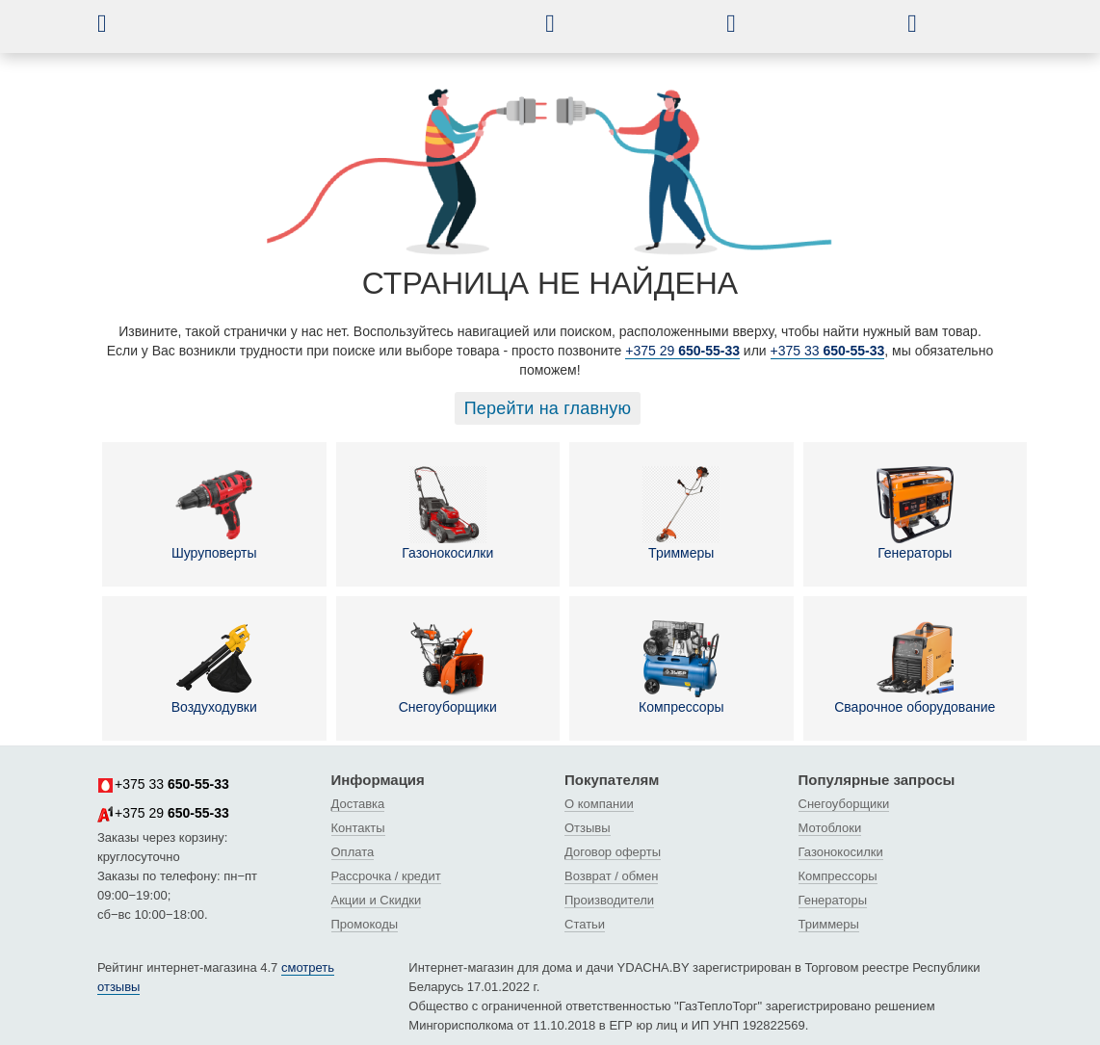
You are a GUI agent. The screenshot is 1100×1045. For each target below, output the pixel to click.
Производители (609, 900)
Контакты (358, 828)
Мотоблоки (830, 828)
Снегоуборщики (448, 667)
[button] (116, 23)
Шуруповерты (214, 513)
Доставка (358, 804)
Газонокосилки (447, 513)
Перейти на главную (548, 408)
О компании (599, 804)
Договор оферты (612, 852)
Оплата (353, 852)
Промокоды (365, 924)
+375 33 (828, 350)
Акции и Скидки (376, 900)
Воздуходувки (214, 667)
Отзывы (587, 828)
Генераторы (915, 513)
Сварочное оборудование (914, 667)
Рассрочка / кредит (386, 876)
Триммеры (681, 513)
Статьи (584, 924)
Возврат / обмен (611, 876)
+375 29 (682, 350)
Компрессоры (681, 667)
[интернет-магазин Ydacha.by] (326, 32)
